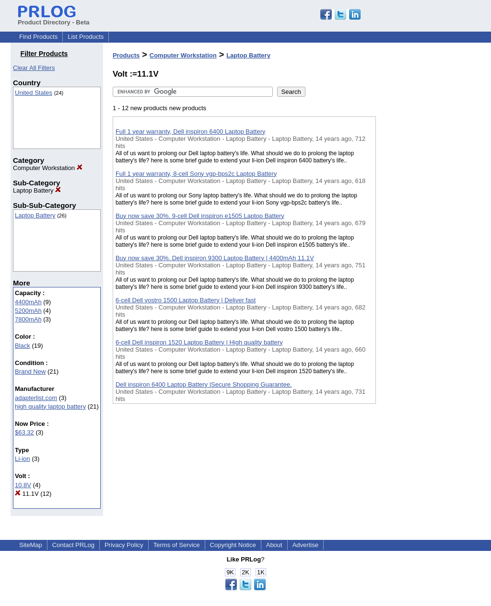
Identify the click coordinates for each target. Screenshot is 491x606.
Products (126, 55)
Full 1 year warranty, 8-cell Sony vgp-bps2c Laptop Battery (196, 173)
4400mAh (28, 302)
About (274, 545)
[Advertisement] (424, 248)
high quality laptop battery (50, 406)
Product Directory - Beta (54, 18)
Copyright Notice (233, 545)
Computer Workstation (47, 168)
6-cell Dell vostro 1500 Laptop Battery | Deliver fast (186, 300)
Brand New (30, 371)
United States (33, 92)
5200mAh (28, 310)
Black (22, 345)
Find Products (38, 36)
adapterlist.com (36, 397)
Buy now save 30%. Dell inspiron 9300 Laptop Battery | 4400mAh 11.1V (215, 258)
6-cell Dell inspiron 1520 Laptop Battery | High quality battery (199, 342)
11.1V (27, 493)
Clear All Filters (34, 67)
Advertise (305, 545)
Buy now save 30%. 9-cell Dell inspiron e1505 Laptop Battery (200, 215)
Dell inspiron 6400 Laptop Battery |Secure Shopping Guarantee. (204, 384)
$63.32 (24, 432)
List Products (86, 36)
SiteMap (30, 545)
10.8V (23, 485)
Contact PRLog (73, 545)
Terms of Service (176, 545)
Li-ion (22, 458)
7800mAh (28, 319)
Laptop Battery (37, 190)
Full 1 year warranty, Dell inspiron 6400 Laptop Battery (191, 131)
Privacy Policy (124, 545)
